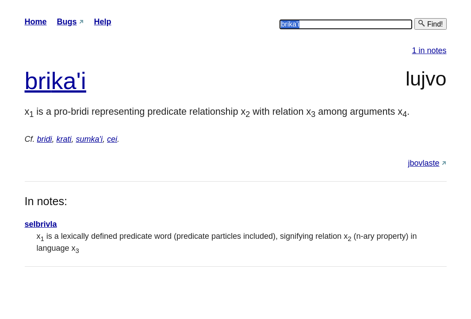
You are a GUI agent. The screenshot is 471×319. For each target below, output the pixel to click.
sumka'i (89, 139)
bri (38, 80)
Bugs (67, 21)
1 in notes (429, 50)
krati (64, 139)
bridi (44, 139)
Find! (430, 23)
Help (102, 21)
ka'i (68, 80)
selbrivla (41, 224)
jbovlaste (423, 163)
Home (36, 21)
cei (112, 139)
